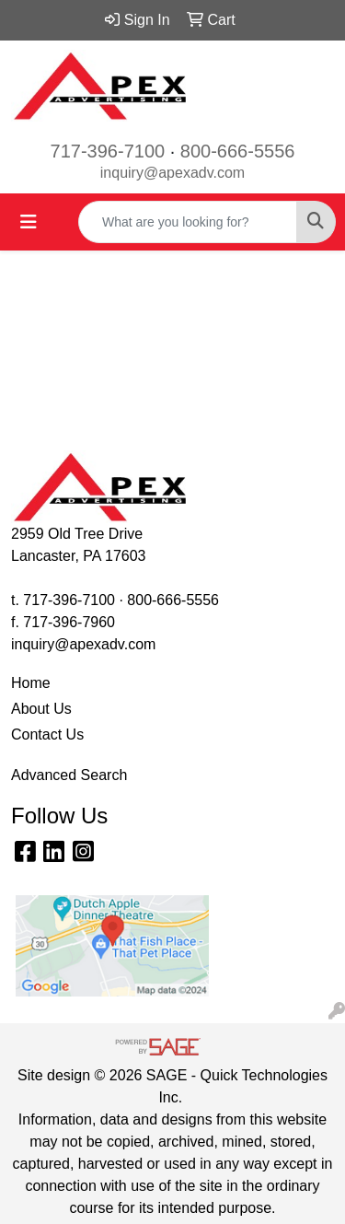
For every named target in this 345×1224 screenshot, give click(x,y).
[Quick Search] (187, 222)
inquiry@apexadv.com (172, 173)
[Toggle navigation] (28, 222)
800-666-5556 (237, 151)
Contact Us (47, 734)
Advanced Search (69, 775)
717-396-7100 (108, 151)
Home (31, 683)
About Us (41, 709)
